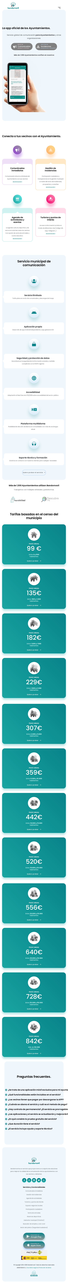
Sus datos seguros (32, 1268)
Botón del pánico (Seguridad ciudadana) (34, 1227)
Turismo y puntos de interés (34, 1202)
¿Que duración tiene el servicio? (24, 1123)
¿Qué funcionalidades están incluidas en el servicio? (34, 1094)
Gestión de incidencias (34, 1195)
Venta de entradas (34, 1213)
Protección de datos (45, 1268)
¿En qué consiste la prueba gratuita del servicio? (32, 1119)
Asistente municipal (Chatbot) (34, 1220)
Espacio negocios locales (34, 1206)
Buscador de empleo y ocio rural (34, 1224)
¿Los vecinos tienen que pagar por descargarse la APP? (36, 1099)
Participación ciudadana (34, 1209)
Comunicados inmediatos (34, 1191)
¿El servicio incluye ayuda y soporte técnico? (30, 1128)
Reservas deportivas (34, 1217)
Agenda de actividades (34, 1198)
